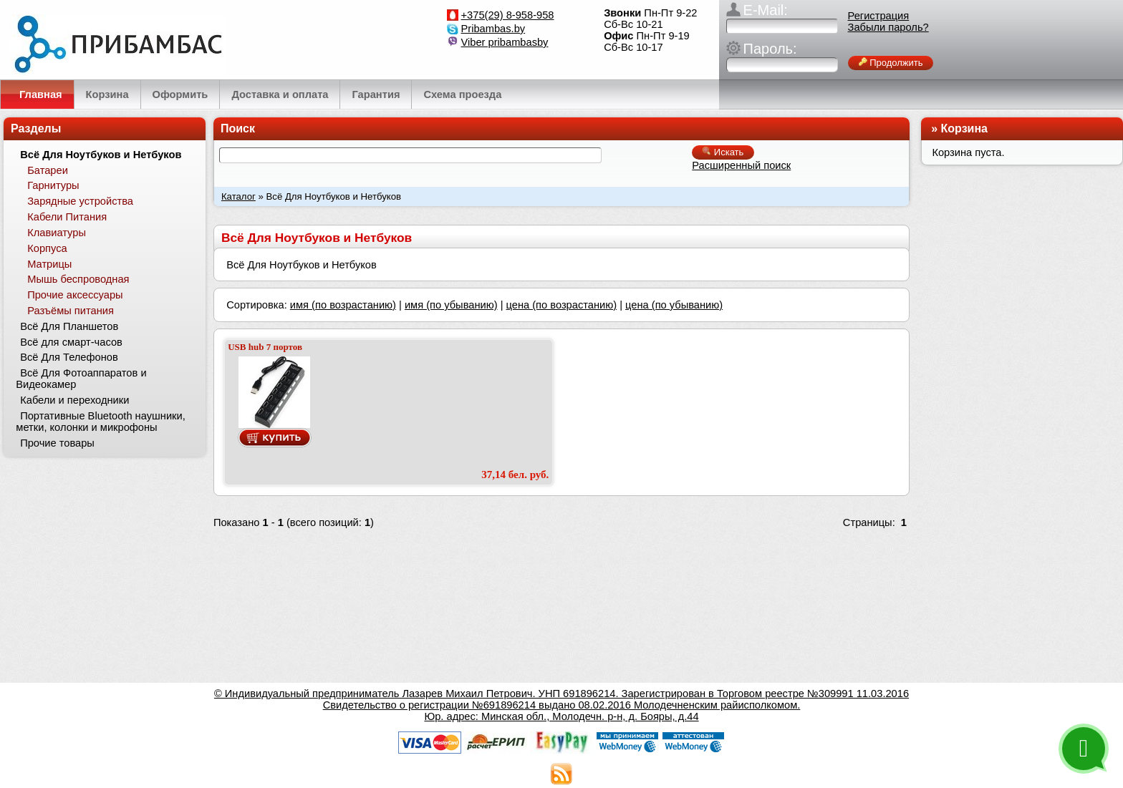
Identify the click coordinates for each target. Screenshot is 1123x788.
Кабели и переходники (74, 400)
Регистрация (879, 15)
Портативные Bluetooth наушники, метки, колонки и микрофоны (100, 421)
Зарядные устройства (80, 201)
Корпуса (47, 248)
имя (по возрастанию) (343, 305)
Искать (723, 152)
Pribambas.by (493, 28)
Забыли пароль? (888, 27)
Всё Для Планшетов (69, 326)
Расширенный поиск (741, 165)
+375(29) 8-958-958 (507, 15)
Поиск (238, 128)
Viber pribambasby (505, 42)
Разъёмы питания (70, 310)
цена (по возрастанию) (561, 305)
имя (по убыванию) (451, 305)
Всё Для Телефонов (69, 357)
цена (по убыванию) (674, 305)
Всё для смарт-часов (71, 342)
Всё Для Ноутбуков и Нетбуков (100, 154)
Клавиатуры (56, 232)
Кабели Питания (67, 217)
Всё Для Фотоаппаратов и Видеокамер (81, 378)
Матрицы (49, 264)
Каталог (238, 196)
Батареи (47, 170)
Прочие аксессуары (74, 295)
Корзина (964, 128)
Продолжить (891, 62)
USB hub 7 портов (265, 346)
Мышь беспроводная (78, 279)
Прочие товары (57, 443)
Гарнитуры (53, 185)
